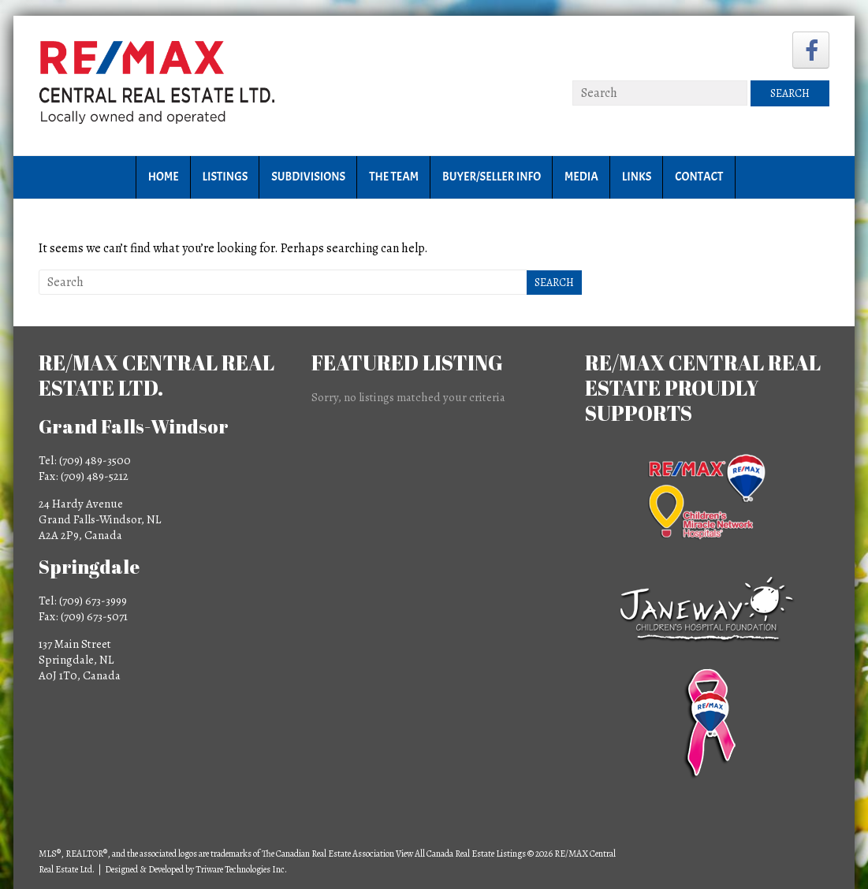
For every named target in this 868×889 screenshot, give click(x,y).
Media (581, 176)
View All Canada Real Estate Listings (461, 853)
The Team (394, 176)
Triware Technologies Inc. (241, 869)
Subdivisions (308, 176)
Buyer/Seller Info (491, 176)
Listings (225, 176)
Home (163, 176)
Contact (699, 176)
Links (636, 176)
